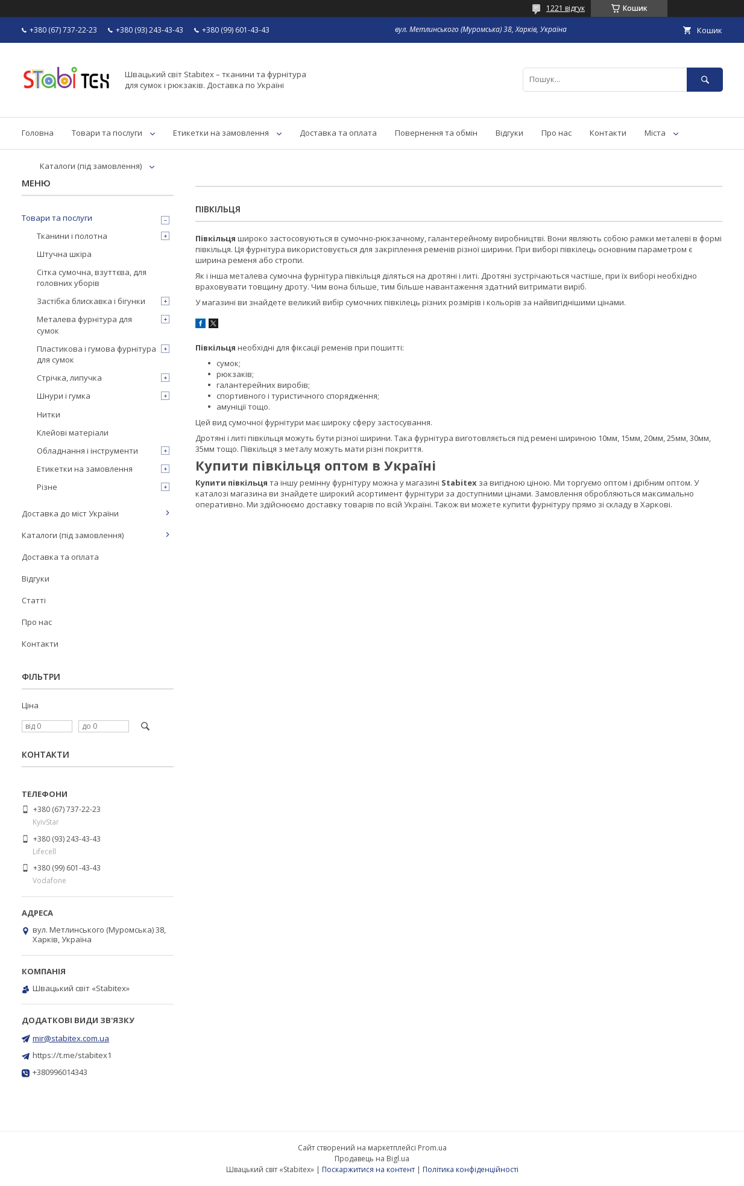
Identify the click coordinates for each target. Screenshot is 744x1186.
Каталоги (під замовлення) (91, 165)
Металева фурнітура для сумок (84, 324)
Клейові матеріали (73, 432)
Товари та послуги (107, 132)
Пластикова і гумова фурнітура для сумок (96, 354)
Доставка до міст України (70, 513)
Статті (34, 600)
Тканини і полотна (72, 235)
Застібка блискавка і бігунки (91, 301)
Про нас (556, 132)
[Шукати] (705, 79)
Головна (38, 132)
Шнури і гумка (63, 395)
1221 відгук (565, 8)
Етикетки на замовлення (221, 132)
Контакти (608, 132)
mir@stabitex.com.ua (71, 1038)
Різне (47, 486)
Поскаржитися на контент (368, 1169)
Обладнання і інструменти (87, 450)
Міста (655, 132)
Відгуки (509, 132)
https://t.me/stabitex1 (72, 1055)
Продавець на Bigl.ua (372, 1158)
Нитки (48, 414)
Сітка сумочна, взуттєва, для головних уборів (92, 277)
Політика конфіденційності (471, 1169)
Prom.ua (432, 1148)
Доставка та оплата (338, 132)
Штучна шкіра (64, 254)
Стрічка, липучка (69, 377)
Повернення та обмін (436, 132)
